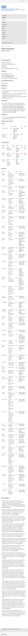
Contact (3, 38)
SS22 (22, 106)
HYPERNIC (4, 93)
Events (3, 32)
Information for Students (7, 42)
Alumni (3, 20)
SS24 (15, 107)
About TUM (3, 634)
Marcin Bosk (21, 437)
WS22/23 (4, 107)
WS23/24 (11, 107)
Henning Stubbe (22, 313)
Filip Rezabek (21, 413)
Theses (3, 34)
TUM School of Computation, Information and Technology (13, 9)
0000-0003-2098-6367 (9, 76)
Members (4, 17)
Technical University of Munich (7, 10)
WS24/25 (18, 107)
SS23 (8, 107)
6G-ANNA (4, 96)
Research (4, 22)
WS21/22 (19, 106)
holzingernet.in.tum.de (9, 75)
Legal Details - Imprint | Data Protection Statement (11, 629)
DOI (7, 507)
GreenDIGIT (4, 90)
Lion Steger (21, 207)
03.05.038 (15, 78)
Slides (7, 521)
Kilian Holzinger (16, 128)
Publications (4, 24)
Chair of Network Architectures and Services (10, 8)
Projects (3, 26)
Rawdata (4, 507)
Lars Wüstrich (21, 187)
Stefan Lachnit (21, 232)
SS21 (15, 106)
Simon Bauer (21, 296)
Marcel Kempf (21, 198)
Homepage (4, 15)
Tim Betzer (21, 190)
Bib (9, 507)
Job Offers (4, 36)
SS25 (22, 107)
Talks (3, 28)
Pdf (13, 514)
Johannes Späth (22, 227)
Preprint (18, 505)
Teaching (4, 30)
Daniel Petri (21, 173)
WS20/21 (12, 106)
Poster (14, 550)
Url (11, 514)
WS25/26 (14, 112)
